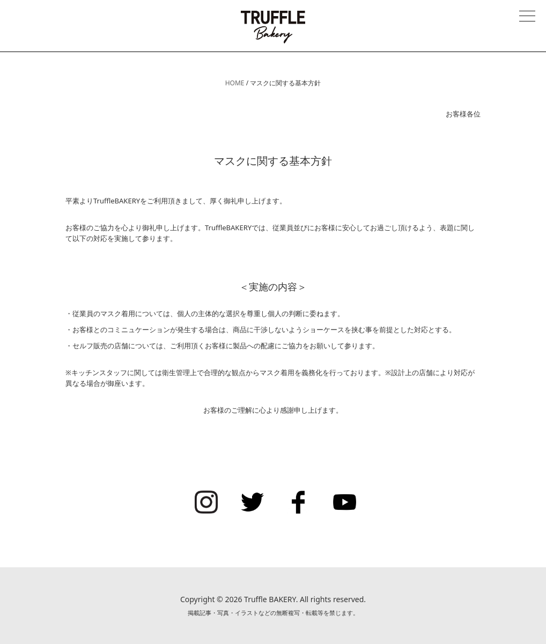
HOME (235, 82)
